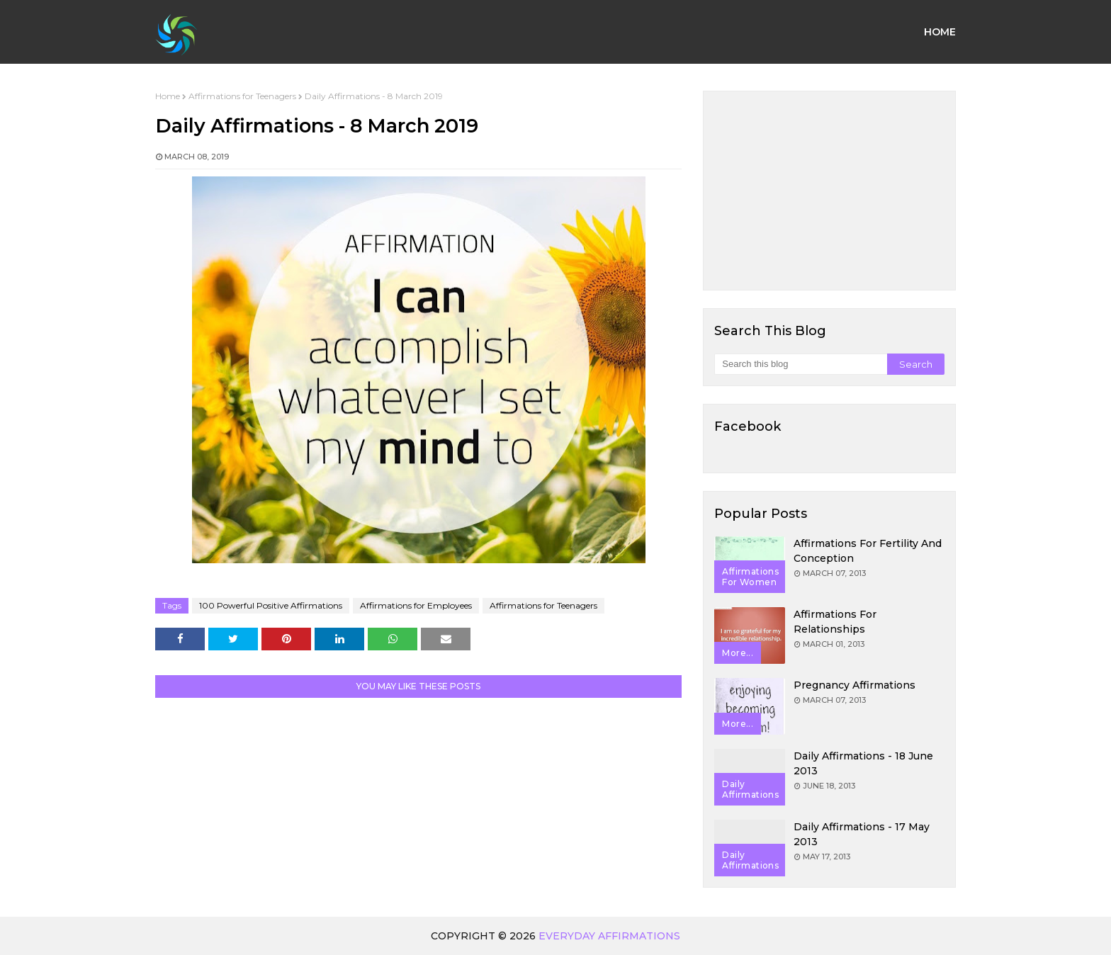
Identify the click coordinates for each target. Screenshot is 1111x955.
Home (167, 96)
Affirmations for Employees (416, 605)
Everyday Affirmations (609, 935)
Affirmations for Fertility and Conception (868, 551)
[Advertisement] (829, 190)
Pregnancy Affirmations (854, 685)
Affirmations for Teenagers (242, 96)
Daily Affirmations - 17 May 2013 (862, 834)
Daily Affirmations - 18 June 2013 (863, 763)
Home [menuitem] (940, 32)
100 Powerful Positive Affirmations (270, 605)
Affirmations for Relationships (835, 621)
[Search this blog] (800, 364)
